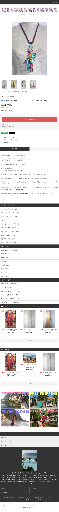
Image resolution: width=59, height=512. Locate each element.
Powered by (29, 508)
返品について (5, 124)
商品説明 (14, 149)
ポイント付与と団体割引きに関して (11, 298)
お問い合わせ (4, 492)
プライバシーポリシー (50, 497)
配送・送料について (22, 497)
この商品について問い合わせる (8, 140)
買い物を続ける (5, 142)
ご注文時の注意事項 (6, 287)
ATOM (54, 499)
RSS (51, 499)
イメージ (44, 149)
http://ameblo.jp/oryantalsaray (19, 499)
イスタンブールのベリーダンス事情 (11, 291)
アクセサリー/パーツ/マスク (11, 91)
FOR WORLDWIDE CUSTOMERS (10, 302)
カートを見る (33, 488)
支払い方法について (12, 497)
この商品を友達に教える (7, 137)
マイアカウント (4, 488)
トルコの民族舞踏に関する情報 (9, 295)
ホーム (3, 91)
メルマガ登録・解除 (8, 499)
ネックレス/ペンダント (22, 91)
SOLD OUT (29, 119)
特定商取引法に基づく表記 (8, 126)
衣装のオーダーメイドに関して (9, 283)
